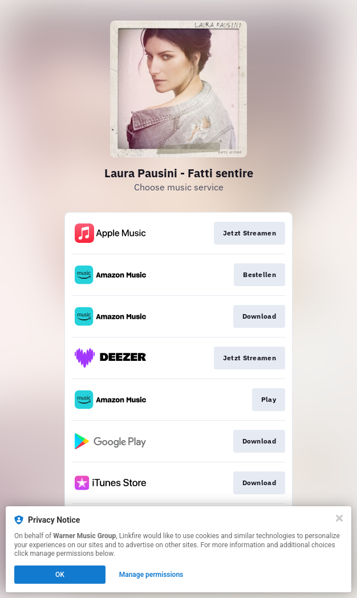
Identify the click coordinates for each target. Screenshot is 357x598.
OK (59, 575)
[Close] (339, 518)
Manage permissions (151, 575)
